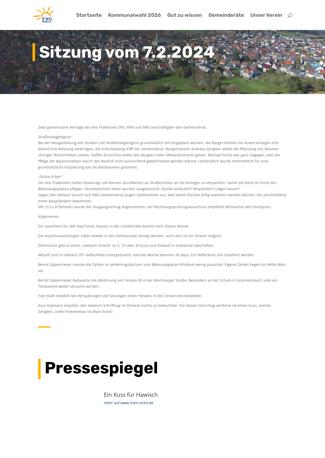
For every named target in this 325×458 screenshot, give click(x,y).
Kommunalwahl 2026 (134, 15)
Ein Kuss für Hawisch (131, 394)
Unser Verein (266, 15)
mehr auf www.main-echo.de (128, 402)
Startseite (89, 15)
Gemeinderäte (226, 15)
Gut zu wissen (184, 15)
